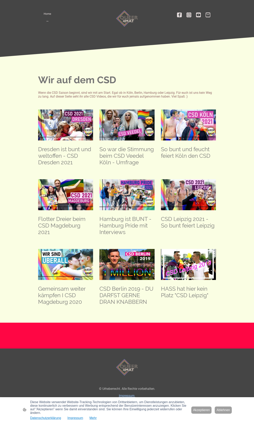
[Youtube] (198, 15)
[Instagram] (189, 15)
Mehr (93, 418)
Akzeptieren (201, 410)
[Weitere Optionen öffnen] (47, 21)
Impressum (127, 396)
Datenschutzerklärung (45, 418)
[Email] (208, 15)
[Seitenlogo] (127, 18)
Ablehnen (223, 410)
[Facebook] (179, 15)
